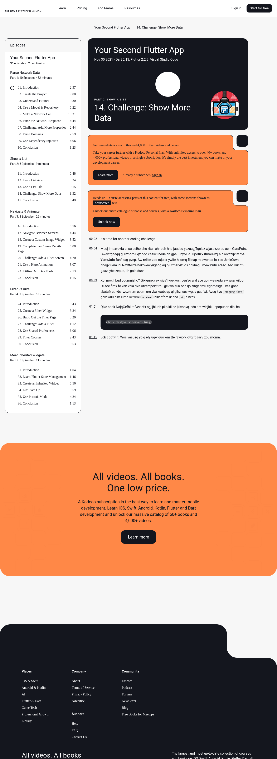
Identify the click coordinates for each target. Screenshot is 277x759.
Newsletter (129, 701)
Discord (127, 681)
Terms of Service (83, 687)
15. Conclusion (28, 200)
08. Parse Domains (30, 134)
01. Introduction (28, 87)
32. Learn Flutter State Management (42, 376)
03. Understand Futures (33, 101)
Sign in (237, 8)
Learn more (105, 175)
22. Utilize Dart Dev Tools (35, 271)
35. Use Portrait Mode (32, 396)
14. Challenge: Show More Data (39, 193)
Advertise (78, 701)
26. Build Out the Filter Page (37, 317)
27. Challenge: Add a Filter (36, 324)
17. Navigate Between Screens (38, 233)
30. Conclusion (28, 344)
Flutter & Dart (31, 701)
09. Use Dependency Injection (38, 141)
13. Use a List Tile (30, 187)
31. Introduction (28, 370)
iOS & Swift (30, 681)
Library (27, 721)
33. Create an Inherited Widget (38, 383)
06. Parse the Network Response (39, 121)
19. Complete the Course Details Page (39, 248)
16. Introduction (28, 226)
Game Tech (29, 707)
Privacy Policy (81, 694)
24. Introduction (28, 304)
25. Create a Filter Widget (35, 310)
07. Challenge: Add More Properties (42, 127)
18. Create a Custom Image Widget (41, 239)
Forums (127, 694)
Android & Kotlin (34, 687)
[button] (63, 8)
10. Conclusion (28, 147)
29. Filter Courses (30, 337)
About (76, 681)
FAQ (75, 730)
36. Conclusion (28, 403)
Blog (125, 707)
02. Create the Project (32, 94)
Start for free (259, 8)
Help (75, 723)
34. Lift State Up (29, 390)
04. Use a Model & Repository (38, 107)
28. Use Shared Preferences (36, 330)
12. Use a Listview (30, 180)
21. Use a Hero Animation (35, 264)
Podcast (127, 687)
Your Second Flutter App (112, 27)
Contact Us (79, 737)
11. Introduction (28, 173)
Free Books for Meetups (138, 714)
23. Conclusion (28, 278)
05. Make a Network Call (35, 114)
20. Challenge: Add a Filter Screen (41, 258)
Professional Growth (35, 714)
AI (23, 694)
